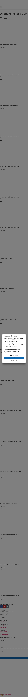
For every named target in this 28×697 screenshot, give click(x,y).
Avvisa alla (14, 360)
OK (14, 357)
